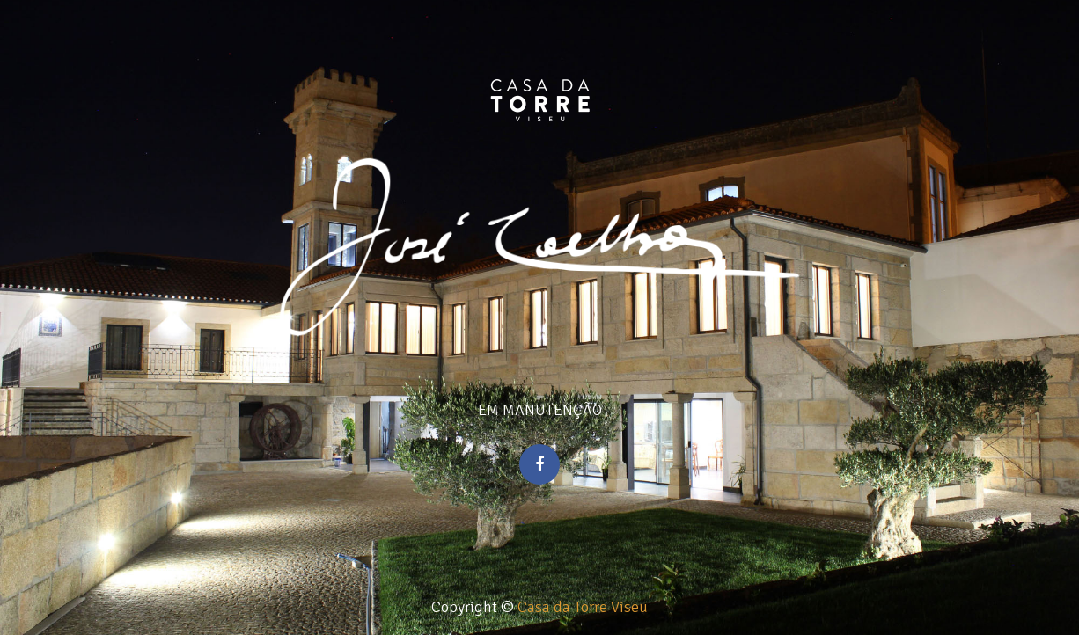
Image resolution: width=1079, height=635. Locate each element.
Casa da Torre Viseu (582, 607)
